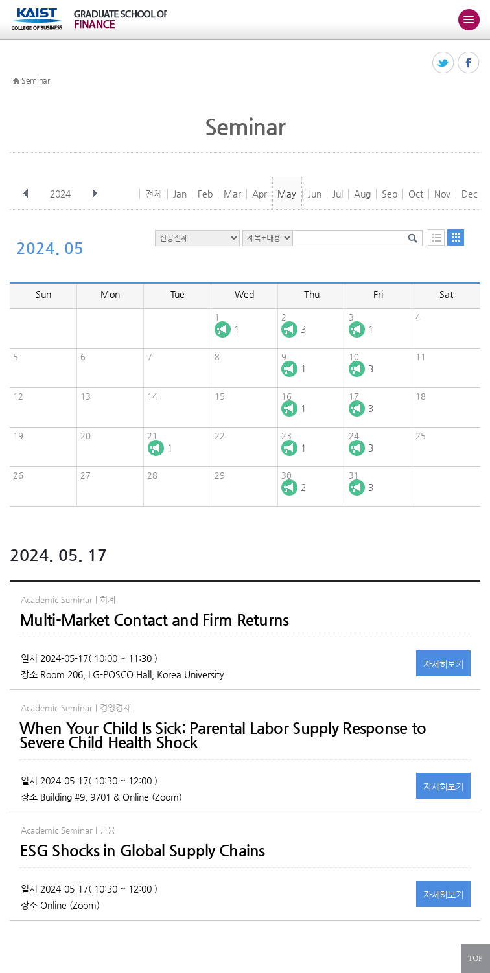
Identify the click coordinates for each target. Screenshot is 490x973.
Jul (337, 194)
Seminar (35, 80)
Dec (469, 194)
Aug (362, 194)
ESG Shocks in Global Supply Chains (142, 850)
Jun (314, 194)
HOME (16, 80)
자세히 (443, 664)
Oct (415, 194)
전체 (153, 194)
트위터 (443, 63)
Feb (205, 194)
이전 (26, 193)
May (286, 194)
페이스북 (469, 63)
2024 (61, 194)
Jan (180, 194)
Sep (389, 194)
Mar (232, 194)
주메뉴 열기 (469, 19)
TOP (475, 958)
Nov (442, 194)
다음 (94, 193)
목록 (436, 237)
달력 (455, 237)
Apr (259, 194)
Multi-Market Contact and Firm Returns (153, 620)
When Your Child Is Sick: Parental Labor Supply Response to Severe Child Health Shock (222, 735)
